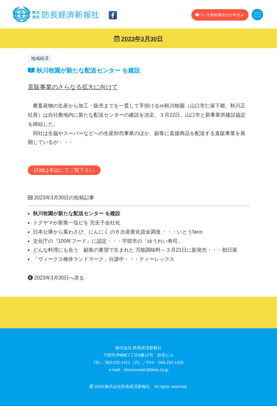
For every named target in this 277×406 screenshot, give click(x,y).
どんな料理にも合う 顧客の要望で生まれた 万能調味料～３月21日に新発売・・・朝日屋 (135, 250)
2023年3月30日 (142, 38)
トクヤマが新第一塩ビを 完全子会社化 (76, 222)
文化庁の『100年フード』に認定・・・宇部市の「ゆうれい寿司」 (108, 241)
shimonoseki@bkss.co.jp (146, 369)
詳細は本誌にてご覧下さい (64, 170)
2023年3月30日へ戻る (56, 277)
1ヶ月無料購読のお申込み (219, 15)
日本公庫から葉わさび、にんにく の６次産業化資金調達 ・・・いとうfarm (118, 232)
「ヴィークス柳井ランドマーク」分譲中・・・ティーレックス (104, 259)
